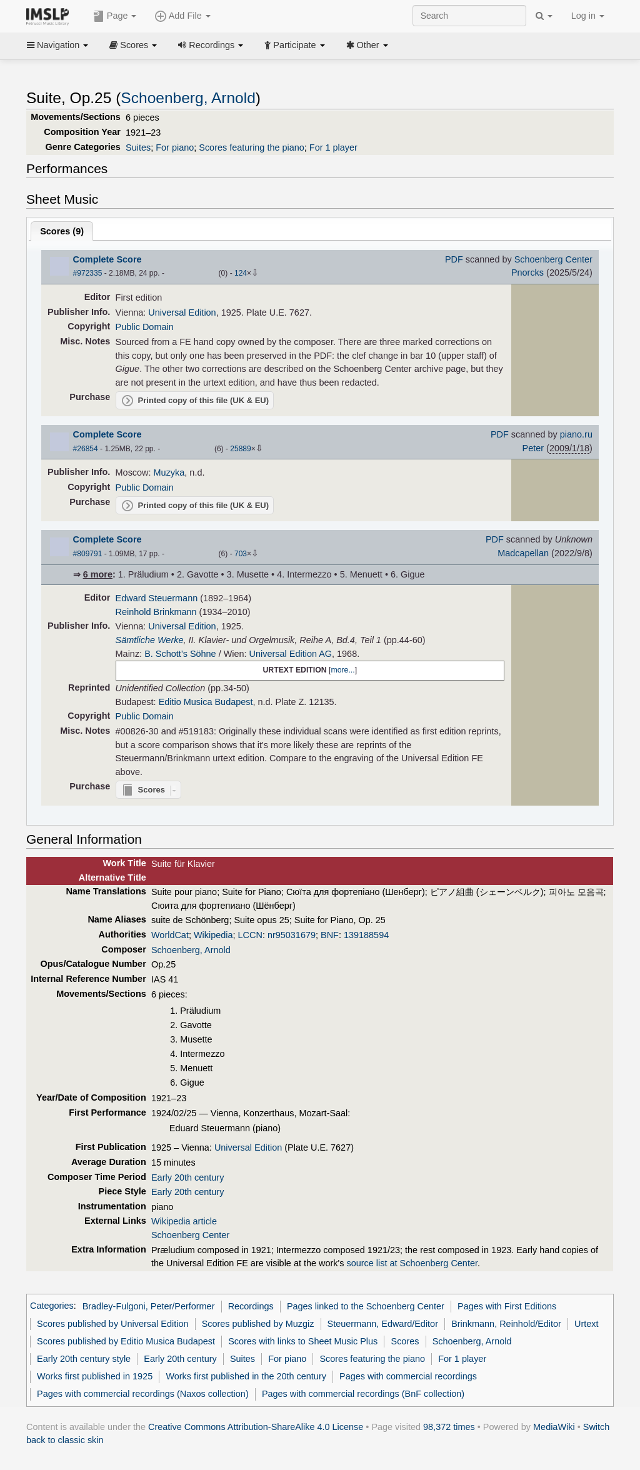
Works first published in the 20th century (246, 1376)
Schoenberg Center (553, 259)
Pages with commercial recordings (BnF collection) (363, 1394)
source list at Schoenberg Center (411, 1263)
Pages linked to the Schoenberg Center (365, 1306)
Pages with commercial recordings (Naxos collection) (143, 1394)
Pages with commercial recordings (408, 1376)
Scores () (62, 231)
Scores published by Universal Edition (112, 1324)
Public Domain (145, 327)
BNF (330, 935)
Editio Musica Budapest (206, 702)
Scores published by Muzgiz (258, 1324)
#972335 (87, 273)
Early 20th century (187, 1177)
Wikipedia (213, 935)
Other (367, 45)
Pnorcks (527, 273)
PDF (454, 259)
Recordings (210, 45)
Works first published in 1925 (94, 1376)
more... (342, 670)
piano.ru (576, 434)
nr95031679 (292, 935)
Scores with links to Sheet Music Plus (303, 1341)
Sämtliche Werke (150, 640)
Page (115, 16)
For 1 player (333, 147)
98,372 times (449, 1427)
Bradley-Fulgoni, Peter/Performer (148, 1306)
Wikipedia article (184, 1221)
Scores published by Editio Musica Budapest (126, 1341)
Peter (533, 448)
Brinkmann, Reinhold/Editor (506, 1324)
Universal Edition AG (290, 654)
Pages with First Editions (507, 1306)
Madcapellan (523, 553)
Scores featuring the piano (251, 147)
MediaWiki (554, 1427)
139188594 (366, 935)
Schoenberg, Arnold (188, 97)
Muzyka (169, 473)
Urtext (586, 1324)
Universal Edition (182, 313)
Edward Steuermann (157, 598)
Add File (182, 16)
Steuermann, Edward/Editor (383, 1324)
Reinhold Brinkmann (156, 612)
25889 (240, 448)
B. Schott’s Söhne (180, 654)
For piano (175, 147)
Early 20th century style (84, 1359)
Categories (52, 1306)
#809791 (87, 553)
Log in (587, 16)
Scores (133, 45)
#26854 (85, 448)
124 (240, 273)
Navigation (57, 45)
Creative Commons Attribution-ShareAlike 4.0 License (255, 1427)
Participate (294, 45)
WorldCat (170, 935)
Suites (138, 147)
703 (240, 553)
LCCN (250, 935)
